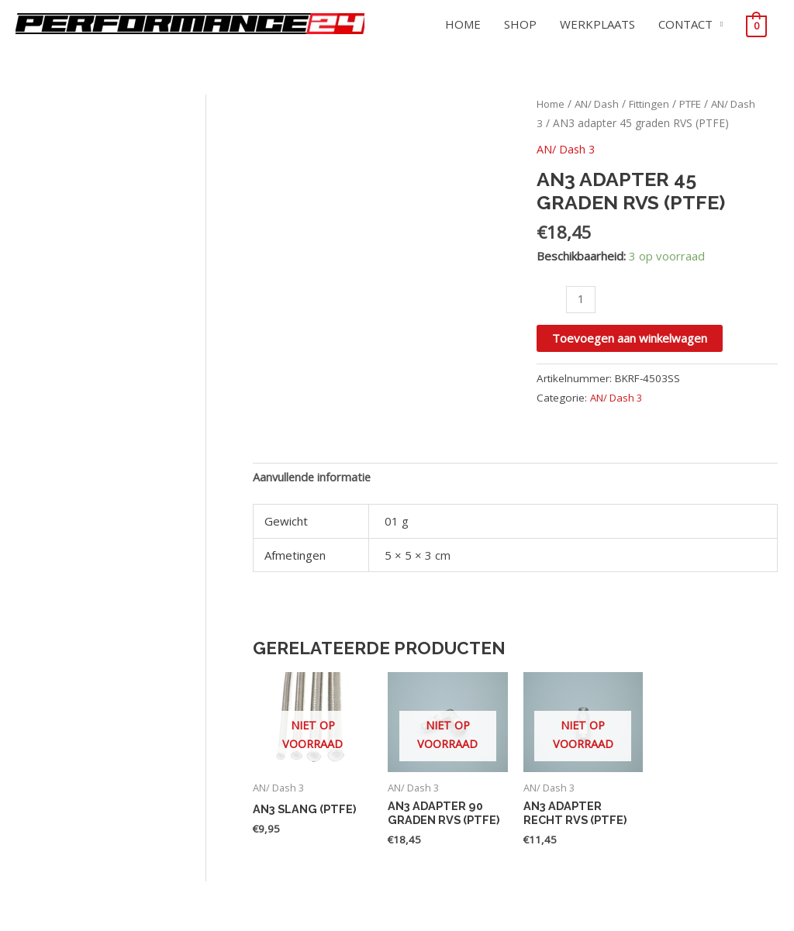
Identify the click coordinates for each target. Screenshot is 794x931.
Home (552, 103)
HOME (463, 24)
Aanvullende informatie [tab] (313, 477)
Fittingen (658, 103)
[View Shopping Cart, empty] (756, 25)
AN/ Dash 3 (567, 149)
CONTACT (685, 24)
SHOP (520, 24)
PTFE (703, 103)
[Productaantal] (581, 299)
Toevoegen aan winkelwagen (629, 338)
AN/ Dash (602, 103)
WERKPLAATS (597, 24)
